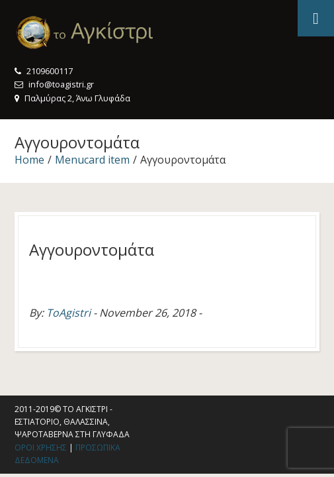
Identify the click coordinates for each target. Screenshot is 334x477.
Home (29, 159)
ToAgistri (68, 312)
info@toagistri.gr (61, 84)
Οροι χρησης (41, 447)
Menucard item (92, 159)
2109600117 (49, 71)
